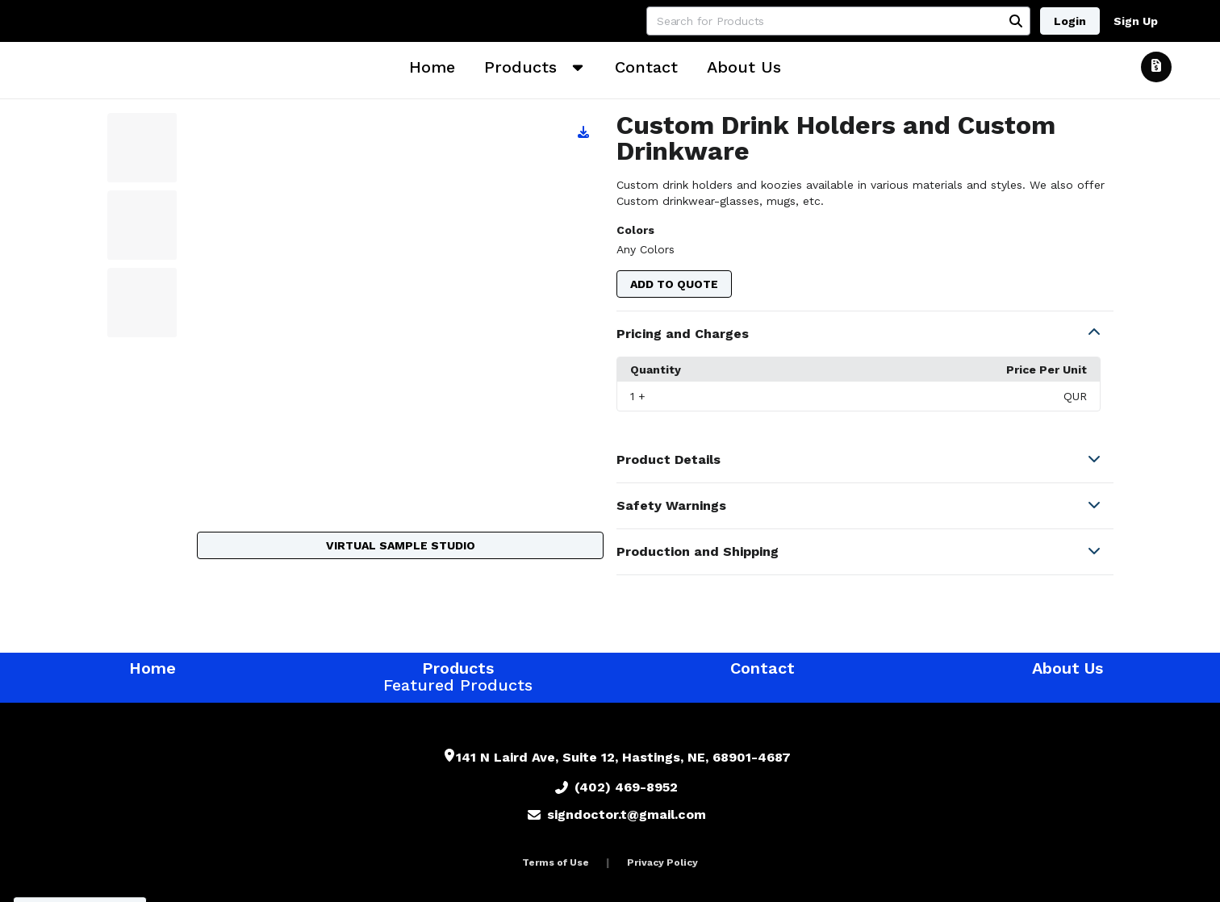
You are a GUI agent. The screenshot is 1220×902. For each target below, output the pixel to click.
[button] (864, 334)
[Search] (1016, 21)
